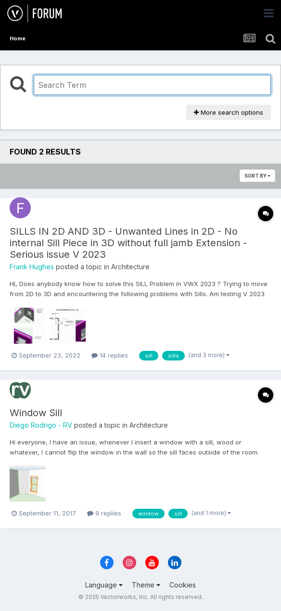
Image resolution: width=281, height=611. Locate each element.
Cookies (182, 585)
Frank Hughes (32, 267)
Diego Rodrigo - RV (41, 425)
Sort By (257, 176)
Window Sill (36, 413)
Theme (146, 585)
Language (104, 585)
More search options (228, 112)
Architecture (130, 267)
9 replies (104, 513)
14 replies (109, 355)
